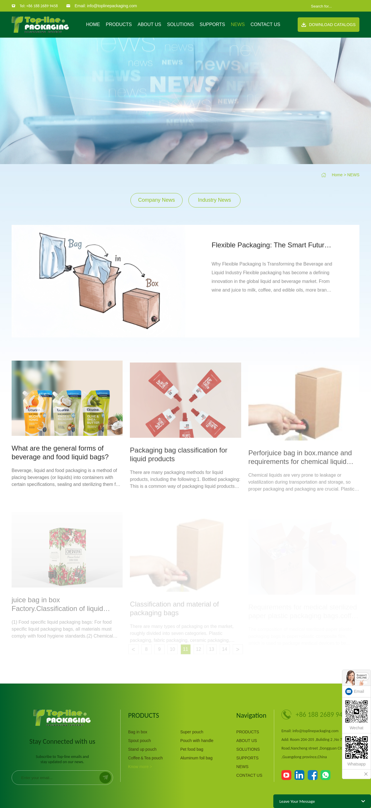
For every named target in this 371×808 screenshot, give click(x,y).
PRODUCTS (119, 24)
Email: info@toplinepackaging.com (105, 5)
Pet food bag (191, 749)
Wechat (356, 715)
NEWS (238, 24)
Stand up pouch (142, 749)
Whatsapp (356, 751)
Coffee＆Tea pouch (145, 758)
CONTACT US (265, 24)
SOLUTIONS (180, 24)
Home (93, 24)
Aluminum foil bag (196, 758)
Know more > (140, 766)
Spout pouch (139, 740)
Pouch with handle (196, 740)
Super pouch (191, 732)
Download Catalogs (328, 24)
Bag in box (137, 732)
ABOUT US (149, 24)
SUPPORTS (212, 24)
